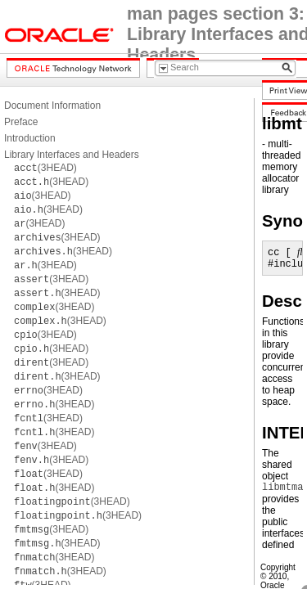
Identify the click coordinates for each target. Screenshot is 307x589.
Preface (21, 122)
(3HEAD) (45, 167)
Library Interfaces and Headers (71, 154)
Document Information (52, 105)
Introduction (30, 138)
